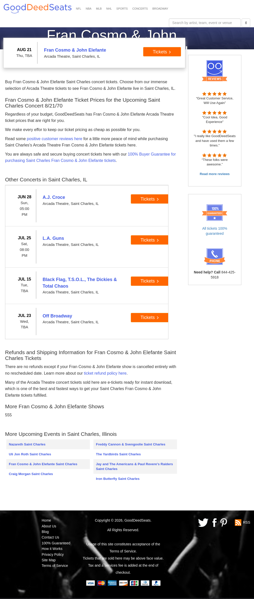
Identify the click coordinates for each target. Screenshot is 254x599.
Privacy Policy (53, 554)
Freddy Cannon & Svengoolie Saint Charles (130, 444)
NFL (78, 8)
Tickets (162, 51)
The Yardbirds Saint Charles (118, 454)
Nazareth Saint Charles (27, 444)
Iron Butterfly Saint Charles (118, 479)
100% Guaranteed (56, 543)
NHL (109, 8)
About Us (49, 526)
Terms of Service (55, 566)
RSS (246, 522)
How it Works (52, 549)
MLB (99, 8)
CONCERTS (140, 8)
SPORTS (122, 8)
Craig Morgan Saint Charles (31, 474)
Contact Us (50, 537)
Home (46, 520)
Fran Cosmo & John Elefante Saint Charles (43, 464)
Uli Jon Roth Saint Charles (30, 454)
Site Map (49, 560)
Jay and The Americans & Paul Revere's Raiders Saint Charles (134, 466)
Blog (45, 532)
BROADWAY (160, 8)
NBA (89, 8)
